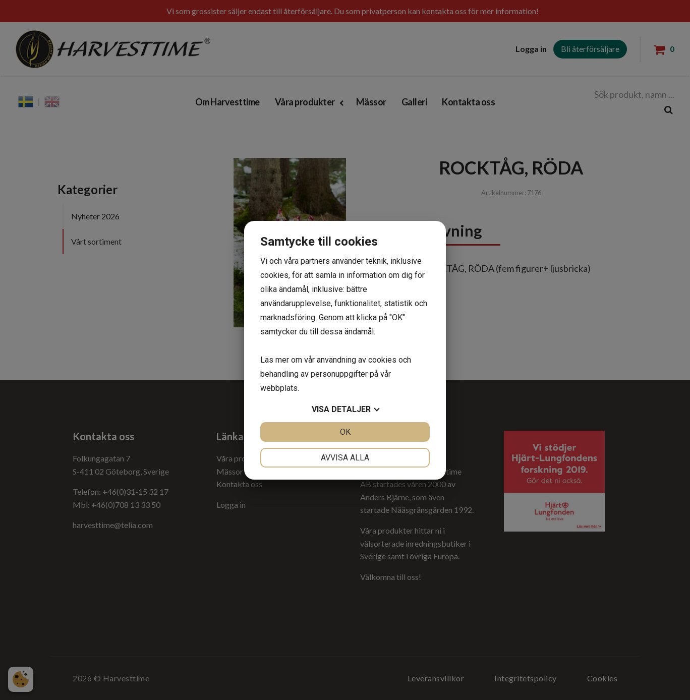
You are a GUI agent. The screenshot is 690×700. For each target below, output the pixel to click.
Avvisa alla (345, 457)
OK (345, 432)
